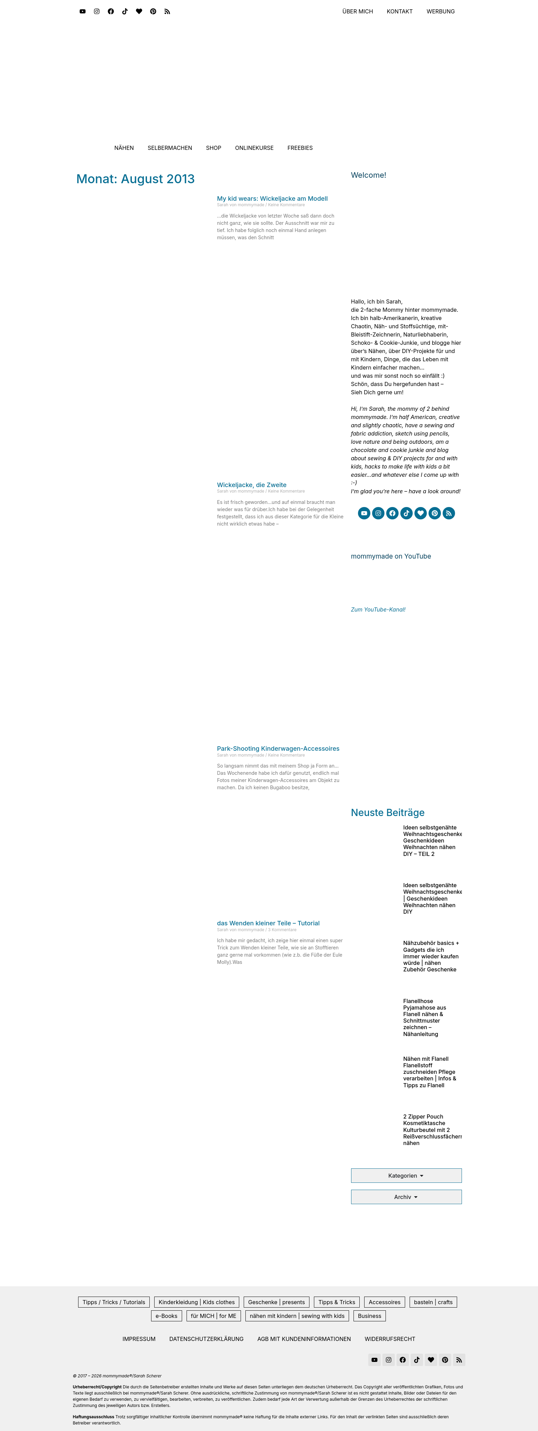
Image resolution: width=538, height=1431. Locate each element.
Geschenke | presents (276, 1302)
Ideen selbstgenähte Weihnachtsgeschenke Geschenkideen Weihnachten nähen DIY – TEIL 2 (433, 840)
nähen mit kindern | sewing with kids (297, 1315)
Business (369, 1315)
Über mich (357, 11)
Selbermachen (170, 147)
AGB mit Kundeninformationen (304, 1338)
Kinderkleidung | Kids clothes (197, 1302)
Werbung (440, 11)
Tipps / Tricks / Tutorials (114, 1302)
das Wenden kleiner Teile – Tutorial (268, 923)
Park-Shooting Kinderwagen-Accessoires (278, 748)
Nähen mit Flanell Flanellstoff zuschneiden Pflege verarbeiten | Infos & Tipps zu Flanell (429, 1072)
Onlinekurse (254, 147)
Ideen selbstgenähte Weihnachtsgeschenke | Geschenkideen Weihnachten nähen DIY (433, 898)
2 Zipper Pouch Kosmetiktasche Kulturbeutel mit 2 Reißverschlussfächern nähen (433, 1129)
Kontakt (400, 11)
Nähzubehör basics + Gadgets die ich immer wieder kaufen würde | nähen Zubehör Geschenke (431, 956)
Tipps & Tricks (336, 1302)
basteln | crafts (433, 1302)
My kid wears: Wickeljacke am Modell (272, 198)
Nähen (124, 147)
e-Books (167, 1315)
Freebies (300, 147)
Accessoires (385, 1302)
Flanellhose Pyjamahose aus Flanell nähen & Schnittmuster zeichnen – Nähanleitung (424, 1017)
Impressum (139, 1338)
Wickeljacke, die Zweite (252, 484)
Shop (213, 147)
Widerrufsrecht (390, 1338)
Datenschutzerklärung (206, 1338)
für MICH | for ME (213, 1315)
